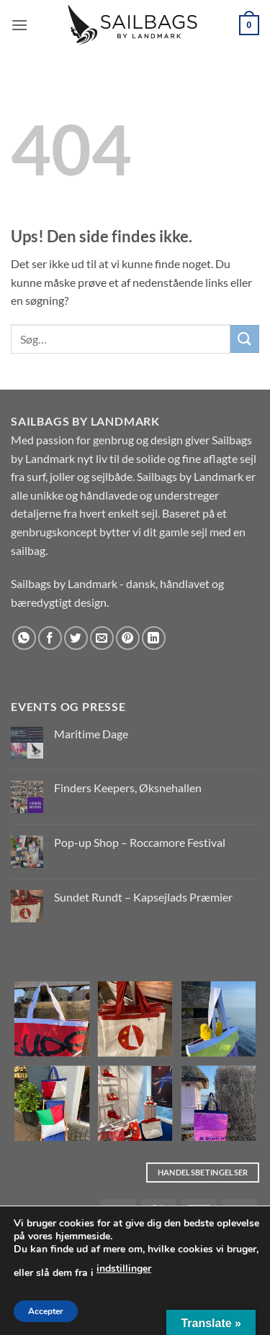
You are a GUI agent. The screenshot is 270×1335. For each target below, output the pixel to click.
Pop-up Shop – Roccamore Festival (139, 842)
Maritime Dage (91, 733)
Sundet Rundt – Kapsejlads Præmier (143, 897)
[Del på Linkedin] (154, 638)
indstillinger (123, 1268)
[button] (19, 24)
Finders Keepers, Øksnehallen (128, 787)
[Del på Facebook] (50, 638)
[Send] (244, 339)
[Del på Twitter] (76, 638)
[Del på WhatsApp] (24, 638)
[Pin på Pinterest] (128, 638)
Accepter (45, 1311)
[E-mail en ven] (102, 638)
